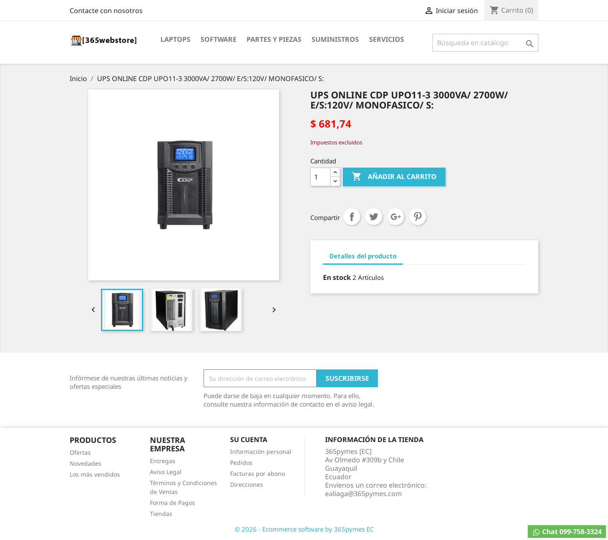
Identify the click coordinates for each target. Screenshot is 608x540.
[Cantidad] (320, 177)
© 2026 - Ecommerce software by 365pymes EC (304, 529)
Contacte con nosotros (106, 10)
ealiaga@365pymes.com (363, 493)
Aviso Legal (166, 472)
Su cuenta (248, 439)
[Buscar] (485, 43)
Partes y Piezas (274, 39)
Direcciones (246, 484)
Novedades (85, 463)
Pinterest (417, 216)
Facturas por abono (257, 473)
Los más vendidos (95, 474)
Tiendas (161, 514)
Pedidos (241, 463)
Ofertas (80, 452)
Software (218, 39)
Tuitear (373, 216)
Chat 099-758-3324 (567, 532)
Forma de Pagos (172, 503)
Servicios (386, 39)
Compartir (351, 216)
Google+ (395, 216)
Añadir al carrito (394, 176)
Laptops (175, 39)
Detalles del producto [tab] (362, 256)
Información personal (260, 452)
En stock (337, 277)
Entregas (162, 461)
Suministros (335, 39)
